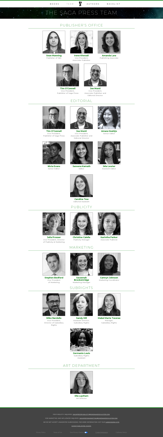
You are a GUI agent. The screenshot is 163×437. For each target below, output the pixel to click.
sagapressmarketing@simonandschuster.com (98, 418)
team (70, 4)
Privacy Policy (41, 432)
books (54, 4)
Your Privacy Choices (77, 432)
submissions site (112, 422)
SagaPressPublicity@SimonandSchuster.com (91, 414)
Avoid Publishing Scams (81, 426)
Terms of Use (57, 432)
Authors (93, 4)
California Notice (121, 432)
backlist (113, 4)
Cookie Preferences (101, 432)
